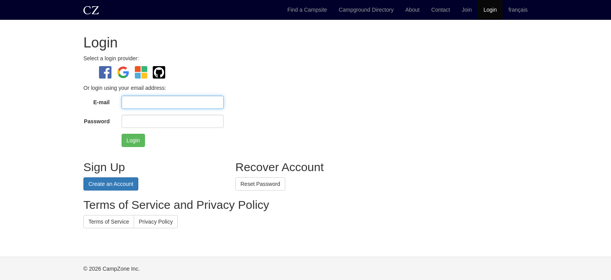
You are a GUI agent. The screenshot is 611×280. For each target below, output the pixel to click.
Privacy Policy (156, 222)
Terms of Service (108, 222)
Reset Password (260, 184)
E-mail (101, 102)
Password (96, 121)
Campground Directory (366, 10)
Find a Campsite (307, 10)
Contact (440, 10)
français (518, 10)
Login (490, 10)
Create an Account (110, 184)
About (412, 10)
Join (467, 10)
